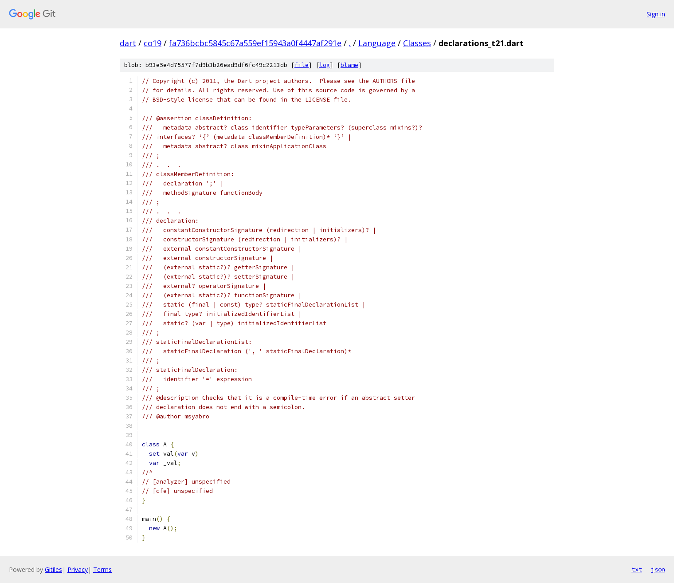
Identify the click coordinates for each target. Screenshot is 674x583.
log (324, 65)
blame (349, 65)
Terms (102, 569)
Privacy (77, 569)
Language (377, 43)
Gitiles (53, 569)
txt (636, 569)
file (301, 65)
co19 (152, 43)
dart (128, 43)
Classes (417, 43)
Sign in (656, 14)
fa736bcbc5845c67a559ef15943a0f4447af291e (255, 43)
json (658, 569)
